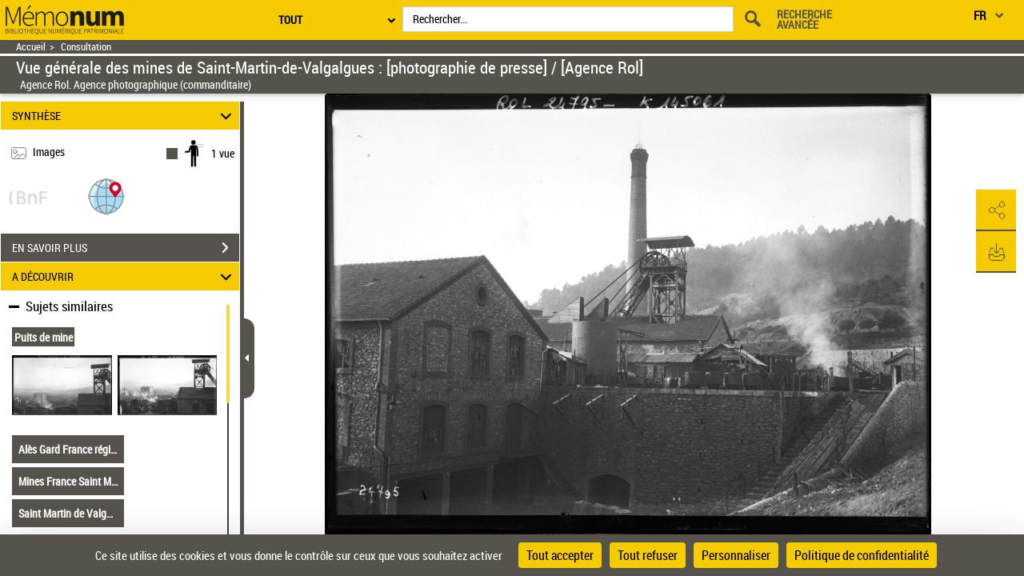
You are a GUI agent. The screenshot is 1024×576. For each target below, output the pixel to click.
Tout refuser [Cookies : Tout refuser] (648, 555)
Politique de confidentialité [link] (861, 555)
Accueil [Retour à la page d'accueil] (31, 47)
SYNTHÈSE (124, 116)
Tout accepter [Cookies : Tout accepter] (560, 555)
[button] (106, 195)
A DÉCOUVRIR (124, 276)
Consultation (86, 47)
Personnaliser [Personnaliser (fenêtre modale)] (736, 555)
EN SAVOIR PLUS (125, 248)
